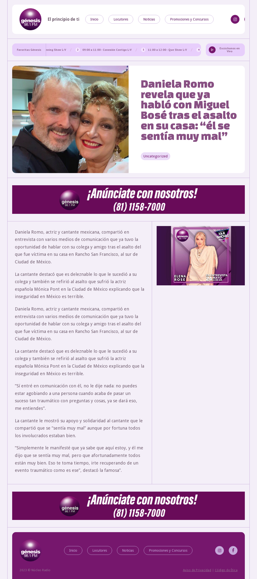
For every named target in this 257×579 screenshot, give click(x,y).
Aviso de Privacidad (197, 570)
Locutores (121, 19)
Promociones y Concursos (189, 19)
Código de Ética (226, 570)
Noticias (149, 19)
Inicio (94, 19)
